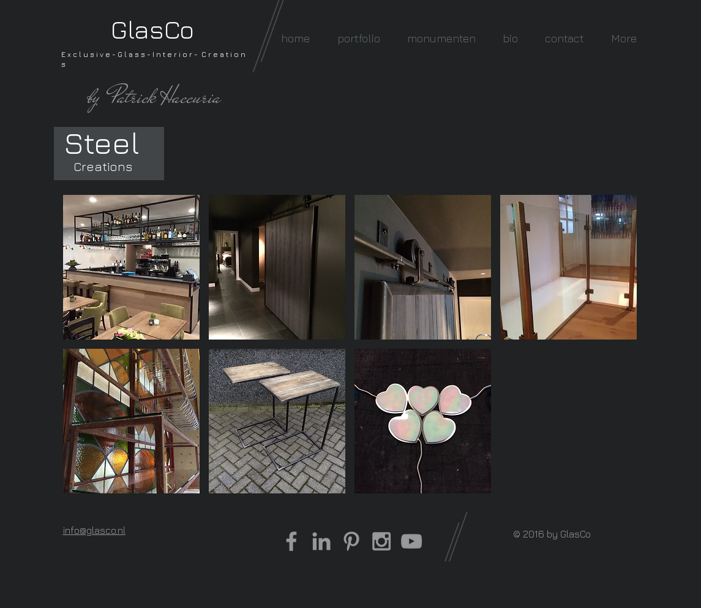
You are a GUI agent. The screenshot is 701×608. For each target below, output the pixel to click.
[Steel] (102, 142)
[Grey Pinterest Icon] (351, 541)
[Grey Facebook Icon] (291, 541)
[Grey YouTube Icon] (411, 541)
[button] (359, 38)
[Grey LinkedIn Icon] (321, 541)
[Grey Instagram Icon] (381, 541)
